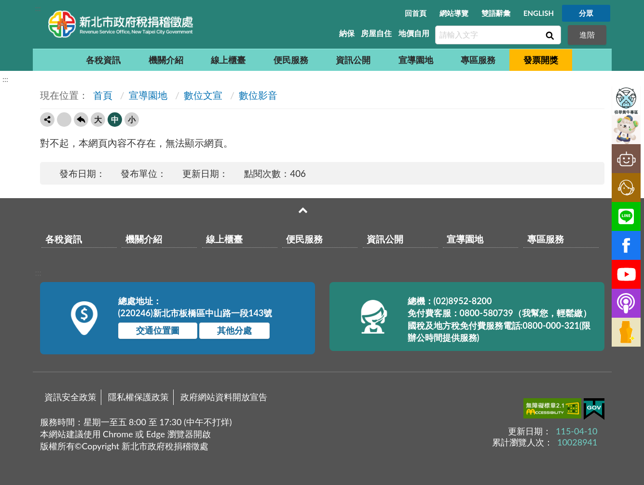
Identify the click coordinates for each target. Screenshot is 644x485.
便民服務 (291, 59)
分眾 (586, 13)
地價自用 (413, 33)
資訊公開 (353, 59)
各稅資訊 (103, 59)
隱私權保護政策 (138, 396)
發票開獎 (540, 59)
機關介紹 (166, 59)
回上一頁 (81, 119)
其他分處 (234, 330)
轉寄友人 (47, 119)
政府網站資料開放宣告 (223, 396)
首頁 (101, 95)
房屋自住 (376, 33)
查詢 (549, 35)
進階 (587, 34)
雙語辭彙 (495, 13)
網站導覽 (453, 13)
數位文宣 (203, 95)
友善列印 (64, 119)
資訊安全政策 (70, 396)
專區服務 (478, 59)
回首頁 (415, 13)
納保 (347, 33)
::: (38, 8)
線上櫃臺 (228, 59)
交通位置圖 (157, 330)
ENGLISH (538, 13)
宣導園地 (415, 59)
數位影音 (258, 95)
